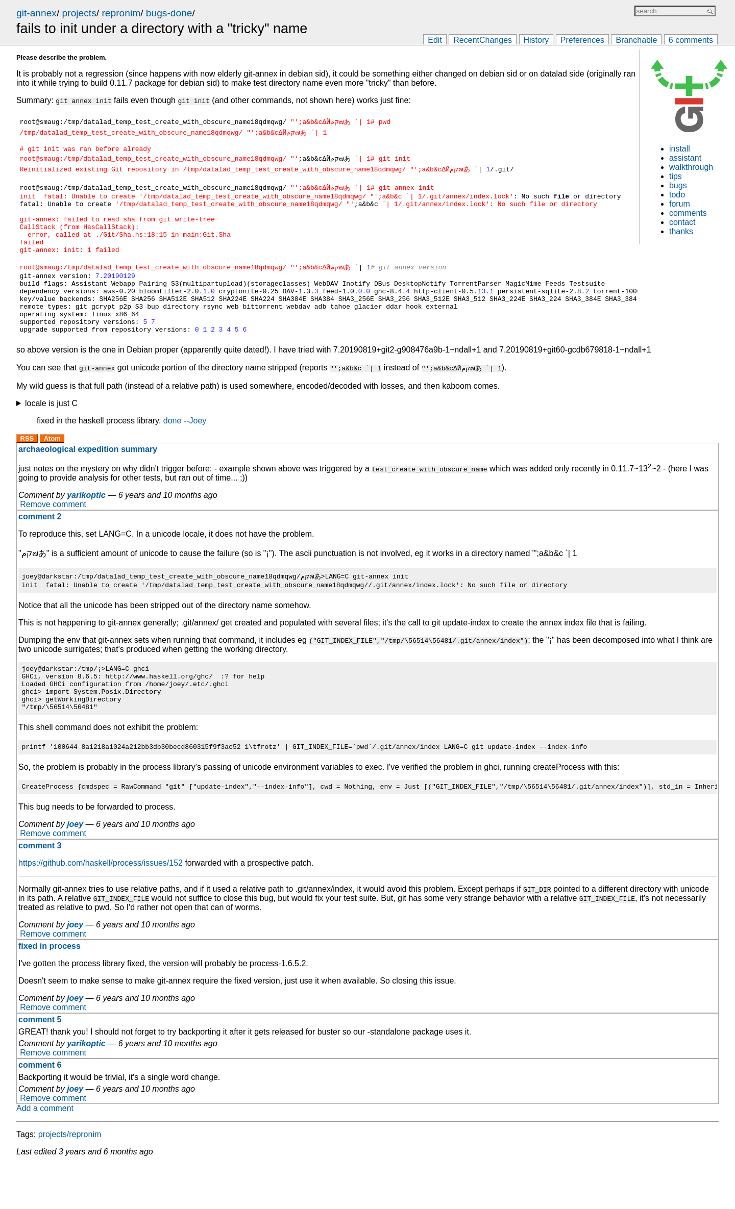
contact (682, 222)
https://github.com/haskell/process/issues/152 (100, 907)
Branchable (636, 40)
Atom (52, 469)
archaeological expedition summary (87, 479)
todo (677, 194)
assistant (685, 158)
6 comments (691, 40)
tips (675, 176)
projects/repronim (70, 1178)
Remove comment (53, 535)
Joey (198, 451)
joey (75, 868)
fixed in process (49, 990)
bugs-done (169, 13)
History (536, 40)
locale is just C (51, 434)
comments (688, 213)
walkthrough (691, 167)
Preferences (582, 40)
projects (79, 13)
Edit (435, 40)
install (679, 148)
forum (679, 203)
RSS (27, 469)
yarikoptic (86, 525)
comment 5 (39, 1064)
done (172, 451)
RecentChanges (482, 40)
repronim (121, 13)
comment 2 (39, 547)
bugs (678, 185)
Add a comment (45, 1152)
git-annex (36, 13)
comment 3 (39, 890)
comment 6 (39, 1109)
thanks (681, 231)
